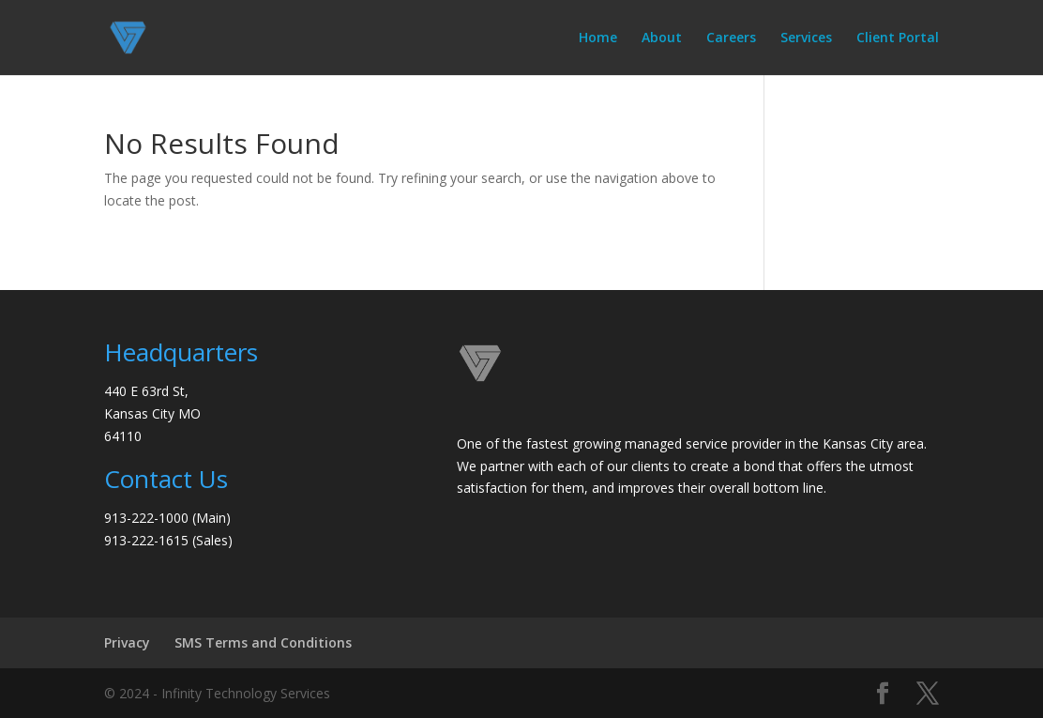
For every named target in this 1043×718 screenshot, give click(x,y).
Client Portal (897, 38)
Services (806, 38)
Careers (731, 38)
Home (598, 38)
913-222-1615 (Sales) (168, 540)
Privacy (127, 642)
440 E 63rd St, (146, 391)
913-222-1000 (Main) (167, 518)
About (662, 38)
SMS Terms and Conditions (263, 642)
